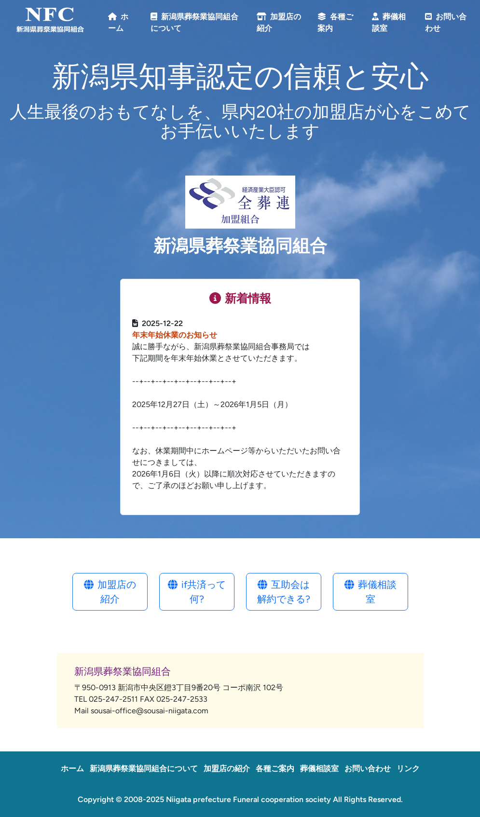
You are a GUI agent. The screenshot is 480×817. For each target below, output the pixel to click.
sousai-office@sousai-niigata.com (149, 710)
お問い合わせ (367, 768)
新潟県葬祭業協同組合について (144, 768)
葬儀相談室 (370, 592)
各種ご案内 (275, 768)
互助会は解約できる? (283, 592)
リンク (408, 768)
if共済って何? (197, 592)
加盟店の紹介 (110, 592)
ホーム (72, 768)
